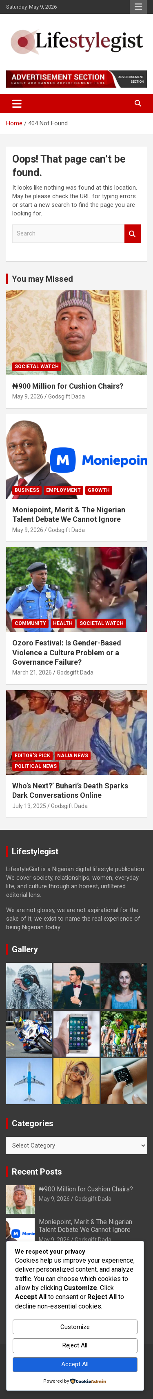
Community (30, 623)
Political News (36, 766)
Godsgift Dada (66, 396)
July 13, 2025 (29, 806)
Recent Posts (37, 1172)
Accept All (75, 1364)
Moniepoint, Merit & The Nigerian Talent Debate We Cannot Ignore (85, 1226)
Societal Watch (37, 366)
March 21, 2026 (32, 672)
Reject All (74, 1345)
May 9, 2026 (27, 396)
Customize (75, 1327)
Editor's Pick (32, 755)
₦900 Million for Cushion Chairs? (67, 386)
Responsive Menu (138, 7)
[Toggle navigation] (17, 103)
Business (27, 490)
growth (99, 490)
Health (63, 623)
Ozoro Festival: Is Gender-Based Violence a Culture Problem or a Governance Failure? (66, 652)
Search (132, 233)
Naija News (72, 755)
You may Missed (42, 279)
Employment (63, 490)
